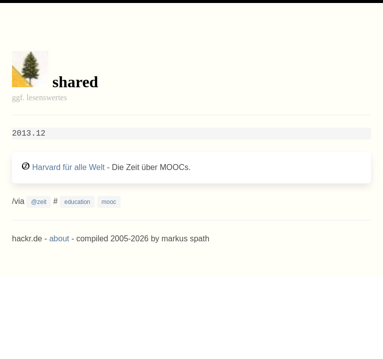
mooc (109, 201)
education (77, 201)
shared (75, 82)
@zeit (38, 201)
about (59, 238)
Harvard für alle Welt (68, 167)
